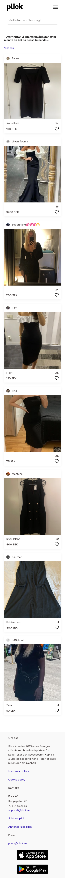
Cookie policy (16, 779)
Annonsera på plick (20, 826)
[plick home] (15, 7)
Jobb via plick (16, 818)
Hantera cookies (18, 771)
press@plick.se (17, 843)
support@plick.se (19, 810)
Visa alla (9, 48)
